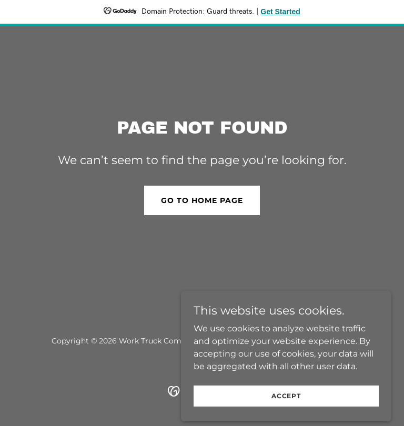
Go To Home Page (202, 200)
